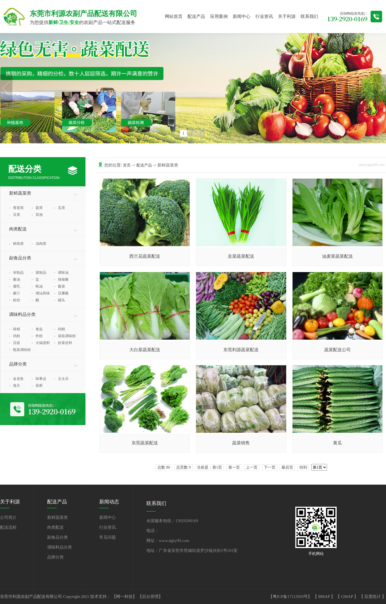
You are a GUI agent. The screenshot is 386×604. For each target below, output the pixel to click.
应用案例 (219, 16)
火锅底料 (41, 343)
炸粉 (37, 336)
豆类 (14, 215)
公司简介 (8, 517)
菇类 (37, 208)
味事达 (39, 379)
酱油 (14, 279)
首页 (127, 165)
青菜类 (16, 208)
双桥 (37, 385)
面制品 (39, 272)
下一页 (269, 467)
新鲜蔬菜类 (20, 193)
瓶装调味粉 (20, 350)
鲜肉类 (16, 243)
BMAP (324, 596)
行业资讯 (264, 16)
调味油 (61, 272)
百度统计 (373, 596)
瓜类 (59, 208)
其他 (37, 215)
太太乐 (61, 379)
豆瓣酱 (61, 293)
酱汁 (14, 293)
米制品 (16, 272)
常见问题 (107, 537)
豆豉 (14, 343)
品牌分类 (18, 364)
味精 (14, 329)
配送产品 (196, 16)
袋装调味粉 (65, 336)
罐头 (59, 300)
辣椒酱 (61, 279)
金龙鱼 (16, 379)
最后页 (287, 467)
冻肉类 (39, 243)
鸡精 (59, 329)
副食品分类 (20, 258)
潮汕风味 (41, 293)
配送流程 (8, 527)
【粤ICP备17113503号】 (291, 596)
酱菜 (59, 286)
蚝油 (37, 286)
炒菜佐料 (63, 343)
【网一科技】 (125, 596)
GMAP (347, 596)
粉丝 (14, 300)
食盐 (37, 329)
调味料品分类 (22, 314)
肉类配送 (18, 229)
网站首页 (174, 16)
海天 (14, 385)
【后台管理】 (150, 596)
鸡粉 (14, 336)
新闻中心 (241, 16)
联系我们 (309, 16)
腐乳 (14, 286)
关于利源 (287, 16)
